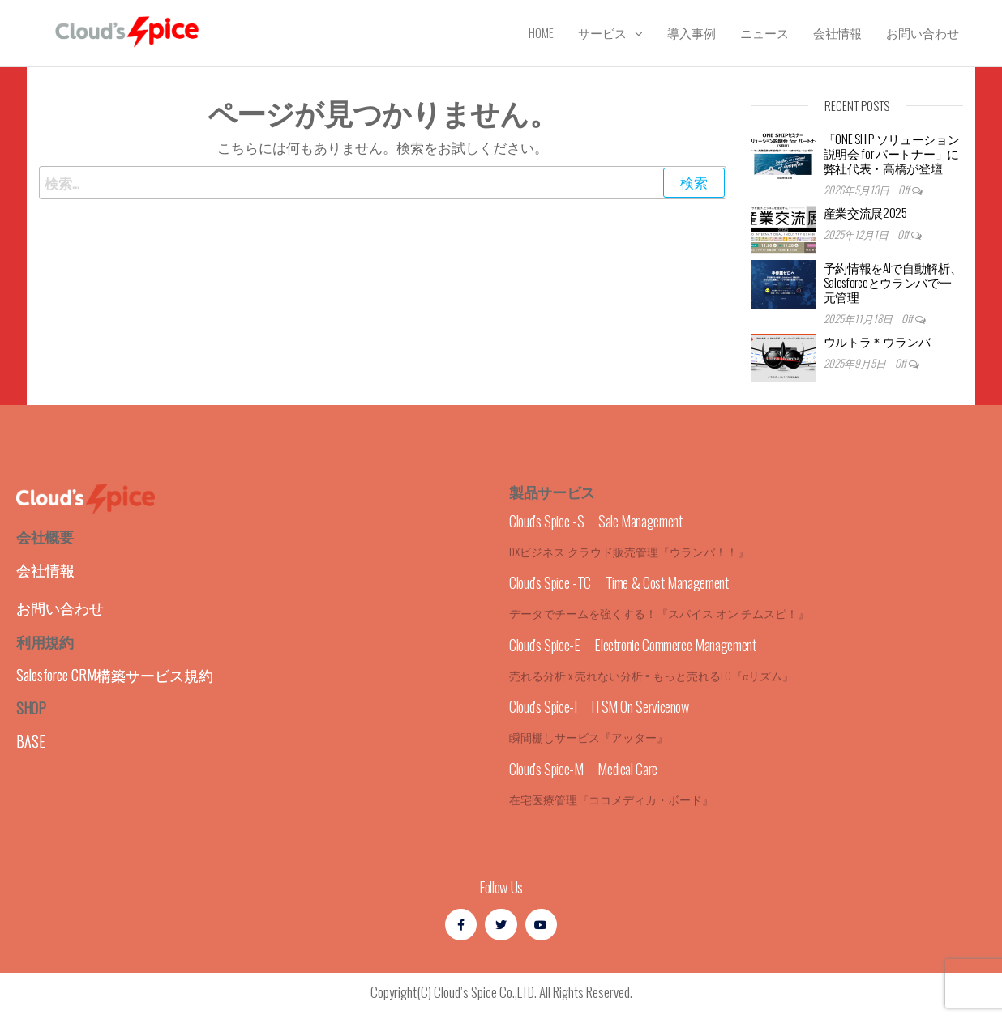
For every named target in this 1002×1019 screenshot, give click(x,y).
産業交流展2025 (865, 212)
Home (541, 32)
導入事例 (691, 32)
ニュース (764, 32)
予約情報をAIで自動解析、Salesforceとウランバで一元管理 (893, 281)
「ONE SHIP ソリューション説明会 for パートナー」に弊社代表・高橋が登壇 (892, 153)
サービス (602, 32)
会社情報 (837, 32)
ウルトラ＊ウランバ (877, 341)
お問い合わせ (922, 32)
